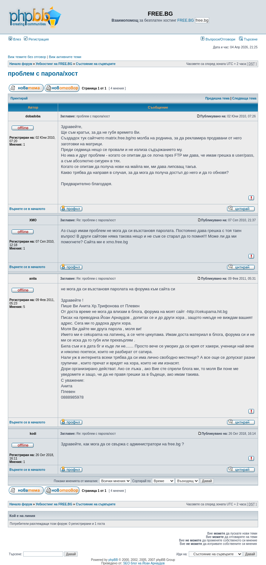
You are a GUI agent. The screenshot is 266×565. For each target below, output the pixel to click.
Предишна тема (217, 98)
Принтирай (19, 98)
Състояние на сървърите (95, 64)
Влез (14, 39)
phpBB (113, 560)
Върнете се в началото (27, 209)
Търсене (248, 39)
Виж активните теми (65, 57)
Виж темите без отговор (27, 57)
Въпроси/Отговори (218, 39)
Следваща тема (244, 98)
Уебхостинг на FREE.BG (54, 64)
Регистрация (36, 39)
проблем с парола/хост (43, 73)
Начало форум (20, 64)
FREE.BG (185, 20)
